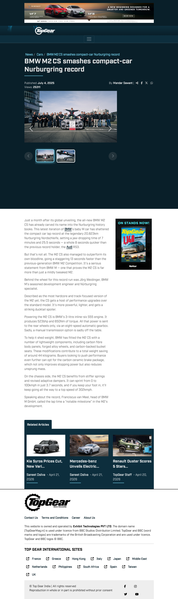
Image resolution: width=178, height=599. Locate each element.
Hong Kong (75, 558)
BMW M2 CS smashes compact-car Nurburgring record (83, 54)
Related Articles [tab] (38, 424)
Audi (69, 247)
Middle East (136, 558)
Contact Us (31, 517)
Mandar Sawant (122, 82)
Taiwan (129, 566)
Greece (53, 558)
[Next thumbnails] (113, 156)
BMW (68, 229)
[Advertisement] (135, 148)
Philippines (62, 566)
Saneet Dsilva (36, 474)
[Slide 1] (45, 155)
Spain (110, 566)
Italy (96, 558)
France (33, 558)
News (29, 54)
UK (31, 574)
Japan (114, 558)
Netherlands (36, 566)
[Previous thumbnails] (28, 156)
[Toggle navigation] (89, 39)
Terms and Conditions (54, 517)
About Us (89, 517)
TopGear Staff (122, 474)
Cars (40, 54)
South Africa (88, 566)
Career (76, 517)
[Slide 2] (66, 156)
